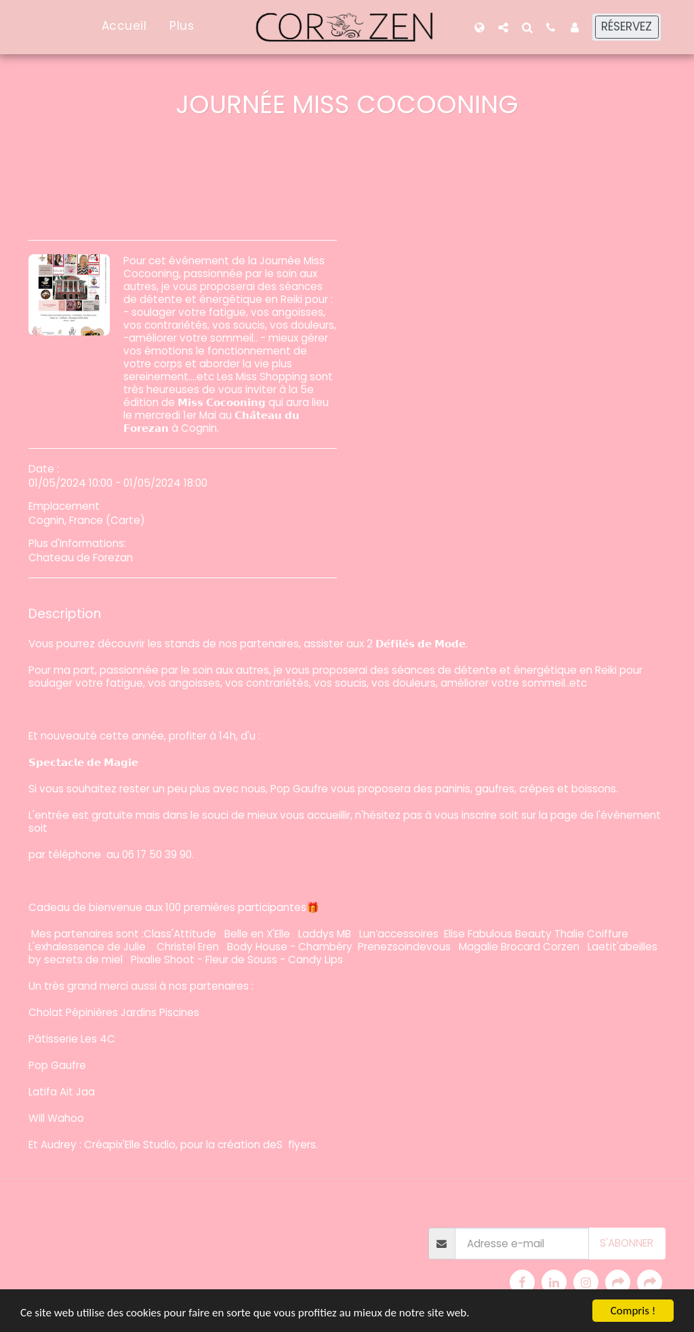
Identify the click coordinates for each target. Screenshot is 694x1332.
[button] (503, 27)
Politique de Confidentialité (129, 1245)
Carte (125, 520)
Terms (41, 1245)
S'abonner (626, 1243)
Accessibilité (229, 1245)
